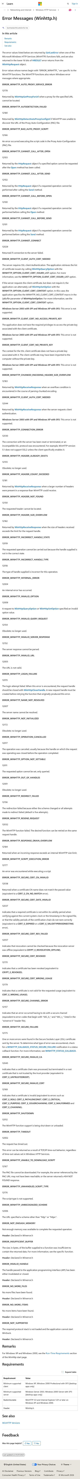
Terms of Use (34, 1475)
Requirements (10, 42)
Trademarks (48, 1475)
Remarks (8, 38)
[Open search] (68, 3)
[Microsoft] (40, 4)
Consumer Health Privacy (13, 1475)
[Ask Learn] (70, 10)
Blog (37, 1471)
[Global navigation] (3, 3)
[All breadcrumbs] (4, 10)
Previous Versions (24, 1471)
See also (7, 45)
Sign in (75, 3)
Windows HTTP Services (46, 10)
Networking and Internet (20, 10)
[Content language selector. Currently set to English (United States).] (15, 1464)
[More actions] (75, 10)
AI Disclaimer (7, 1471)
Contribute (48, 1471)
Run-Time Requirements (57, 1353)
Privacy (60, 1471)
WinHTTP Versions (11, 1422)
